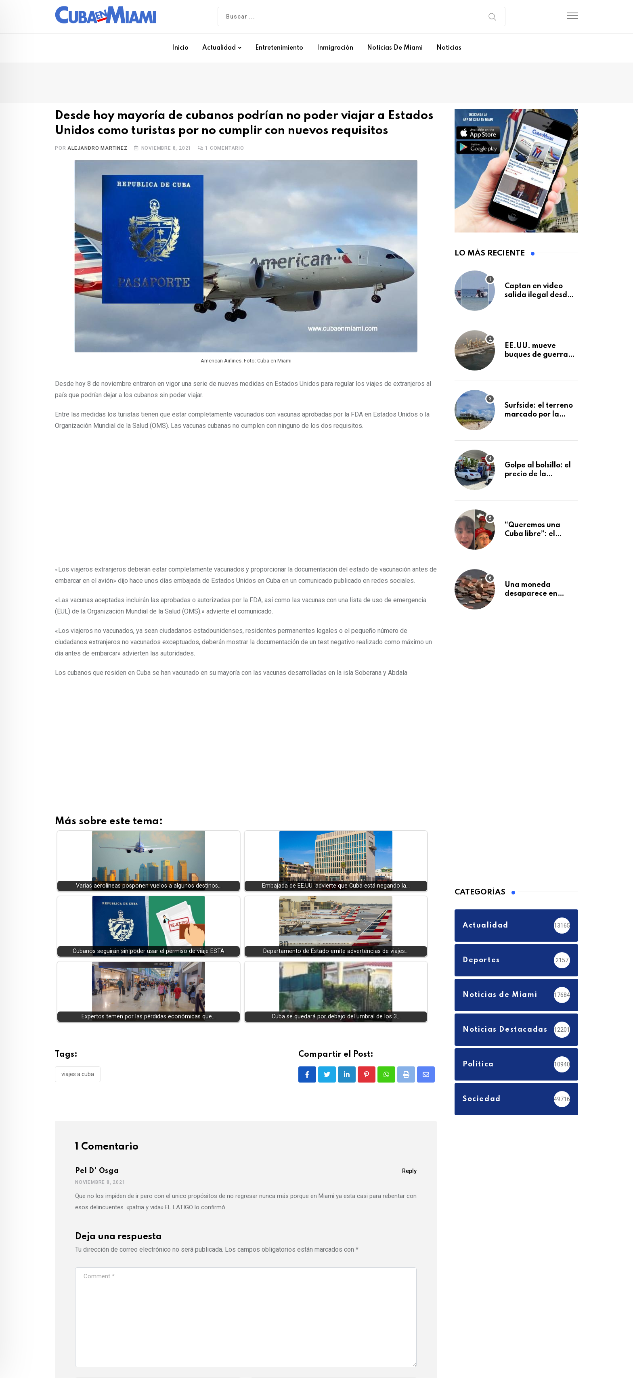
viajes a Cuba (77, 1074)
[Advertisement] (246, 496)
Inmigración (335, 48)
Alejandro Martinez (97, 148)
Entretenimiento (279, 48)
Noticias (448, 48)
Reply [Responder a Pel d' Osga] (409, 1171)
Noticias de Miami (395, 48)
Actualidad (219, 48)
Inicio (180, 48)
